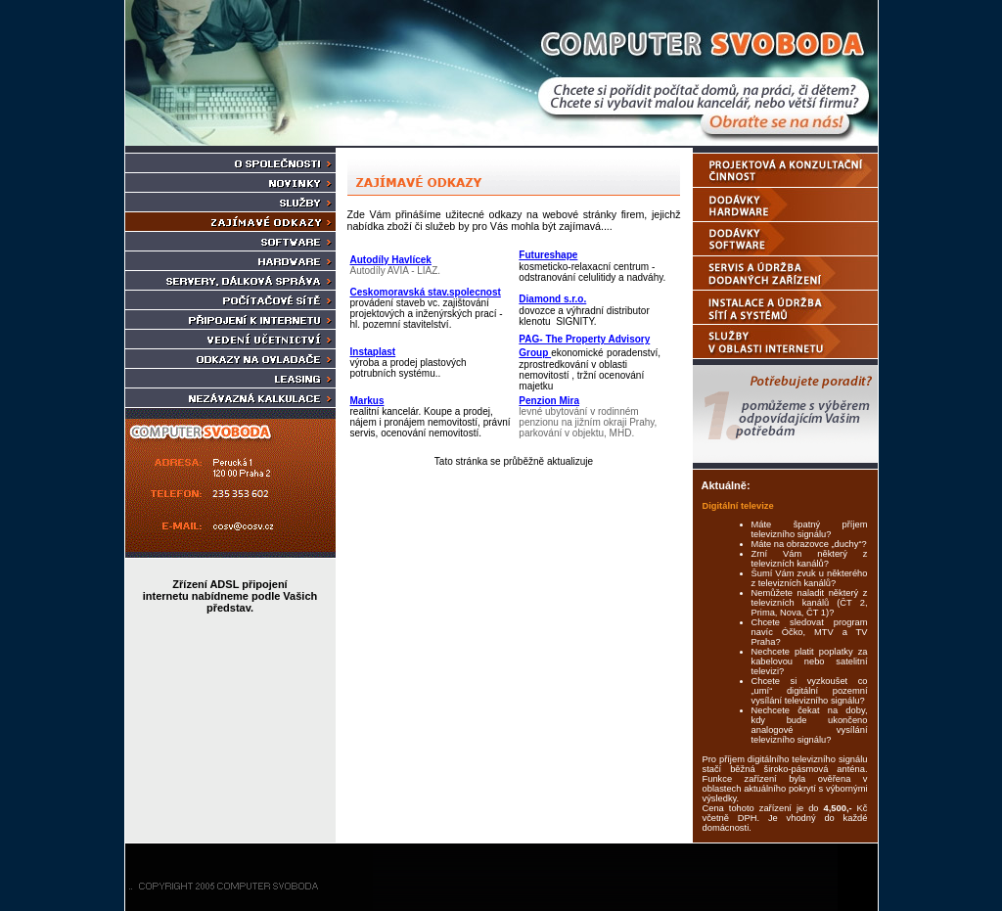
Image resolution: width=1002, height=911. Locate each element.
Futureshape (548, 255)
